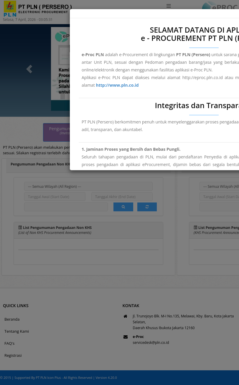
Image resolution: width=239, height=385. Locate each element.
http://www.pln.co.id (117, 85)
